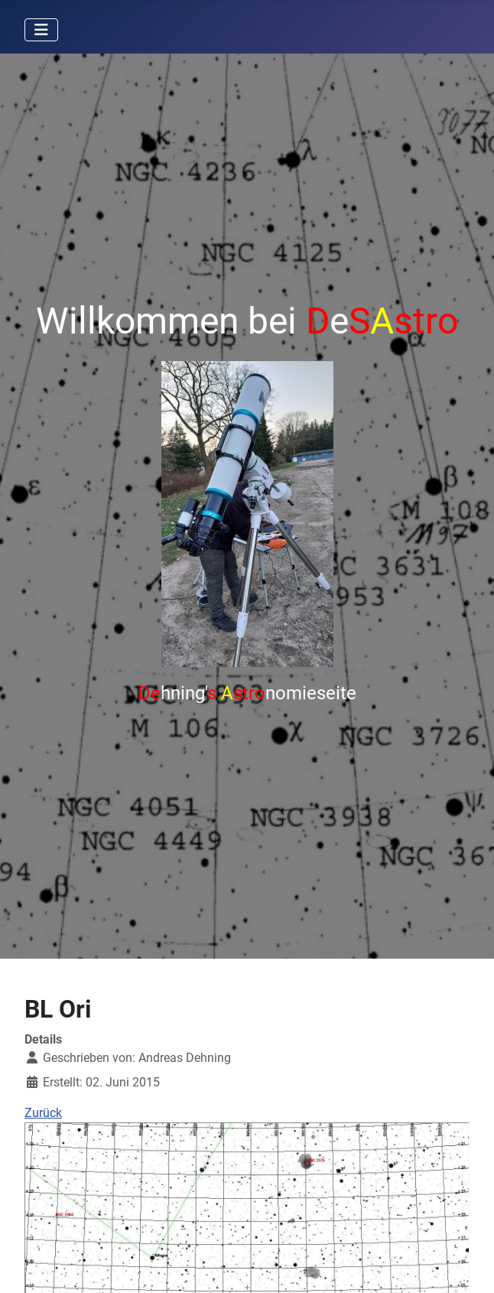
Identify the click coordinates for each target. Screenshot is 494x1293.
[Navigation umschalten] (41, 29)
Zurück (43, 1113)
